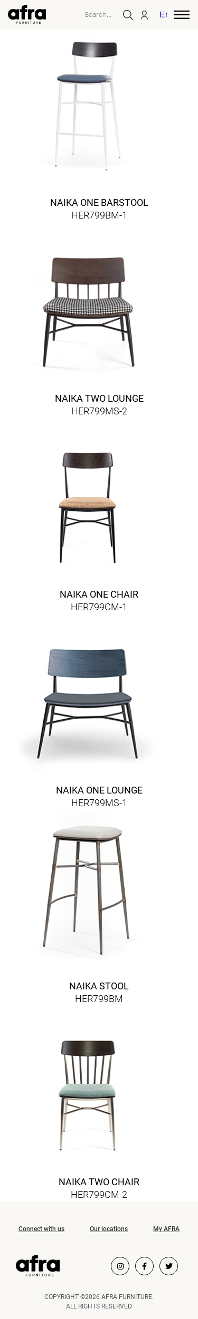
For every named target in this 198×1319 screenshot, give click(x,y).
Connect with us (41, 1229)
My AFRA (166, 1229)
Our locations (109, 1229)
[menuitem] (164, 16)
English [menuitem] (163, 15)
